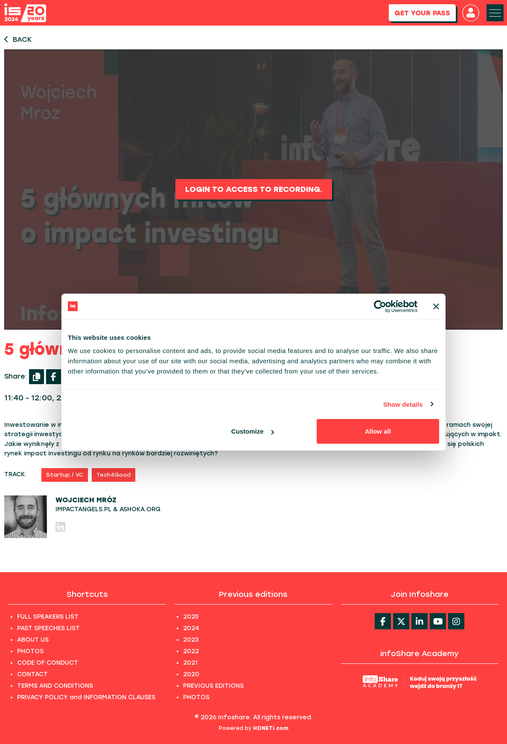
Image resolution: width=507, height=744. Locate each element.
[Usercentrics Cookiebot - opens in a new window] (380, 306)
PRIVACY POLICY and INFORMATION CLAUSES (86, 697)
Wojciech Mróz (86, 500)
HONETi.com (270, 728)
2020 (191, 674)
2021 (190, 662)
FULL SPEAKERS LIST (48, 616)
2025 (190, 616)
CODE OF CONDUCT (47, 662)
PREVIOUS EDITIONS (213, 685)
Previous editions (253, 594)
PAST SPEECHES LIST (48, 628)
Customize (252, 431)
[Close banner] (436, 306)
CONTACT (32, 674)
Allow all (378, 431)
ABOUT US (33, 639)
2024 (191, 628)
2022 (191, 651)
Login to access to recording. (253, 189)
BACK (18, 39)
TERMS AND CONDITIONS (55, 685)
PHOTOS (30, 651)
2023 (191, 639)
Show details (403, 404)
